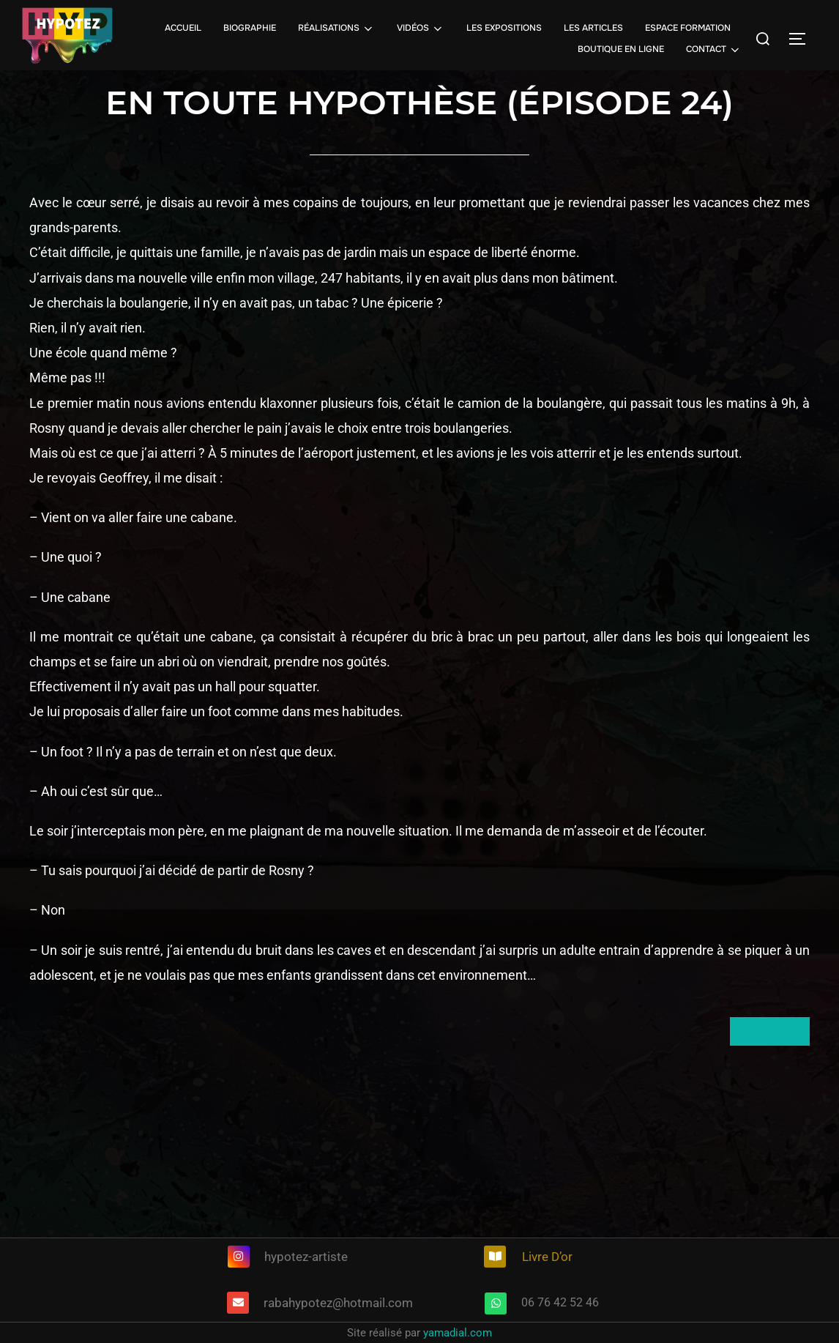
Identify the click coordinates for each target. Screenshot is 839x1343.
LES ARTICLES (593, 28)
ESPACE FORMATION (688, 28)
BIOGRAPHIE (249, 28)
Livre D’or (547, 1256)
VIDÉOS (420, 28)
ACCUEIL (183, 28)
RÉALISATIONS (336, 28)
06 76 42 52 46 (560, 1302)
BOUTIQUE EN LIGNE (621, 49)
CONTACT (714, 49)
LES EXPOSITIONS (504, 28)
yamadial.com (457, 1332)
